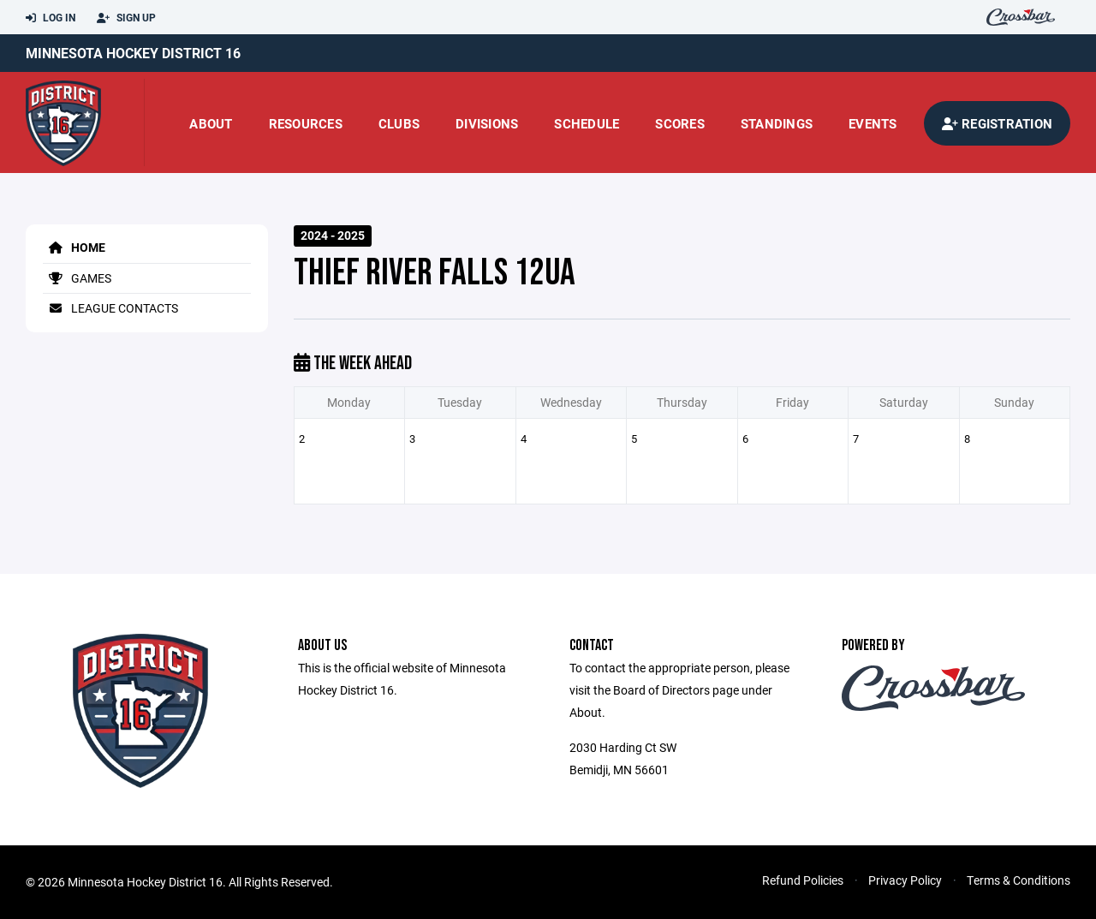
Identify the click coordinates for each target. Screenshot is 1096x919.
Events (873, 123)
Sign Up (126, 18)
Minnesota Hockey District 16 (133, 53)
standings (777, 123)
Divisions (487, 123)
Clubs (399, 123)
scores (680, 123)
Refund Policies (802, 880)
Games (77, 278)
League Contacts (110, 308)
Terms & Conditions (1018, 880)
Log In (50, 18)
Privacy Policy (905, 880)
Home (74, 247)
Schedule (586, 123)
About (210, 123)
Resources (305, 123)
